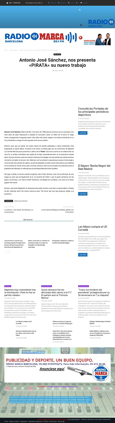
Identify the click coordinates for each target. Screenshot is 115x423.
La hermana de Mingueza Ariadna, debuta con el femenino (57, 211)
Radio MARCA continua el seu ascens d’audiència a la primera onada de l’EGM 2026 (99, 333)
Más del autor (28, 220)
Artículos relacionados (13, 220)
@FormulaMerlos (46, 286)
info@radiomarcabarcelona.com (62, 386)
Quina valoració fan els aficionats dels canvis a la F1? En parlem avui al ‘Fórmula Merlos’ (56, 293)
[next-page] (9, 251)
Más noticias (13, 50)
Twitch (72, 3)
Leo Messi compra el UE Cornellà (26, 321)
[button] (79, 10)
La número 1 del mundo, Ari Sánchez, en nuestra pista (18, 211)
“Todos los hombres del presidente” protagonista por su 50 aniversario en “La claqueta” (94, 292)
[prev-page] (5, 251)
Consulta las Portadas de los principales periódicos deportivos (93, 111)
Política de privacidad (53, 419)
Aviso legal (41, 419)
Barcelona (8, 286)
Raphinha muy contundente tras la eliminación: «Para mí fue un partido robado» (20, 292)
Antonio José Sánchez (20, 201)
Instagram (63, 3)
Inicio (6, 50)
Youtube (85, 3)
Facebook (53, 3)
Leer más (83, 133)
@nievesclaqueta (83, 286)
